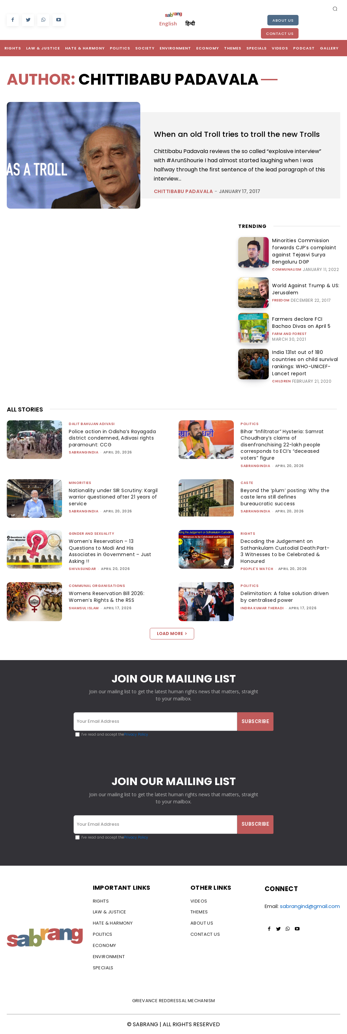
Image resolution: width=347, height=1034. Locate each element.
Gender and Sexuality (91, 532)
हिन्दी (190, 23)
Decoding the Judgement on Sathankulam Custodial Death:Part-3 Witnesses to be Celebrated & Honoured (279, 550)
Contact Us (279, 33)
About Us (282, 20)
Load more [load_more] (172, 632)
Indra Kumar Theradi (262, 607)
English (168, 23)
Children (281, 375)
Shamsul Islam (84, 607)
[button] (335, 8)
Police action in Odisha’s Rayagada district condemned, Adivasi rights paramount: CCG (109, 437)
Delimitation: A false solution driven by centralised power (278, 596)
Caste (247, 481)
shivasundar (82, 568)
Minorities (80, 481)
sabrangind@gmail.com (310, 905)
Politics (250, 422)
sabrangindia (83, 451)
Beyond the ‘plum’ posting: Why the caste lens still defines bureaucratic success (281, 496)
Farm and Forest (289, 335)
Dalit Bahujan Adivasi (92, 422)
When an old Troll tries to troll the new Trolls (238, 136)
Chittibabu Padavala (183, 205)
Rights (248, 532)
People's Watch (257, 568)
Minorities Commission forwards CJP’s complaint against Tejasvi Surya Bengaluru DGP (305, 255)
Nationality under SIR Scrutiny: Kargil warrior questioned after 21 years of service (113, 496)
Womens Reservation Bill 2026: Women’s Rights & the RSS (108, 596)
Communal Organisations (97, 585)
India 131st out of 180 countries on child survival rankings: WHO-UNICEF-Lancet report (306, 362)
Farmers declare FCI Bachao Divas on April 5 (301, 325)
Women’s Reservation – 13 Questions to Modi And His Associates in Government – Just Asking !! (112, 550)
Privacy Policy (136, 733)
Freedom (281, 301)
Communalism (287, 268)
